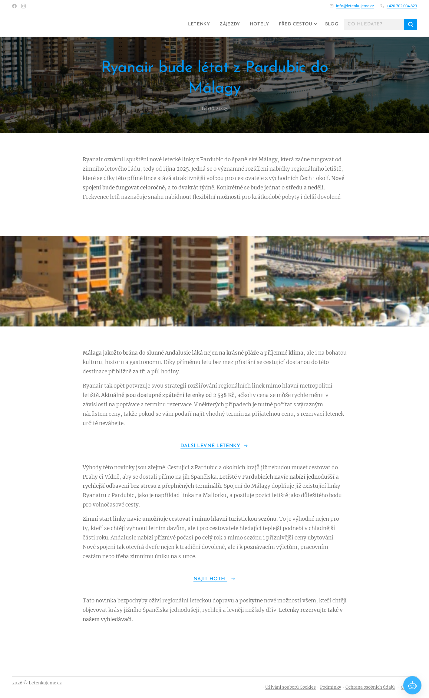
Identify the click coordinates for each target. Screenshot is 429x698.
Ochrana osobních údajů (370, 687)
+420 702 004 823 (402, 5)
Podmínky (330, 687)
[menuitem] (194, 24)
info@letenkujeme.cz (355, 5)
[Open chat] (412, 685)
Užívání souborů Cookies (290, 687)
